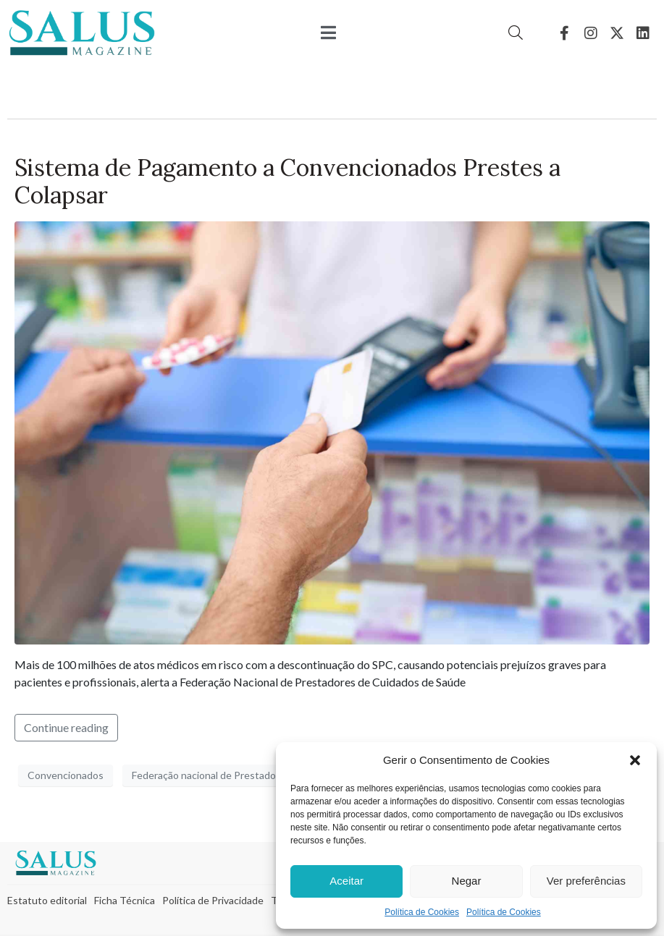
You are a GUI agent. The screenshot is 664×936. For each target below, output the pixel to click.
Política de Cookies (421, 912)
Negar (467, 881)
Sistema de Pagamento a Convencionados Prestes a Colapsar (287, 181)
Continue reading (66, 727)
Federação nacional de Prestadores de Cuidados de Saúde (262, 775)
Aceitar (346, 881)
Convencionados (66, 775)
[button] (635, 760)
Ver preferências (586, 881)
